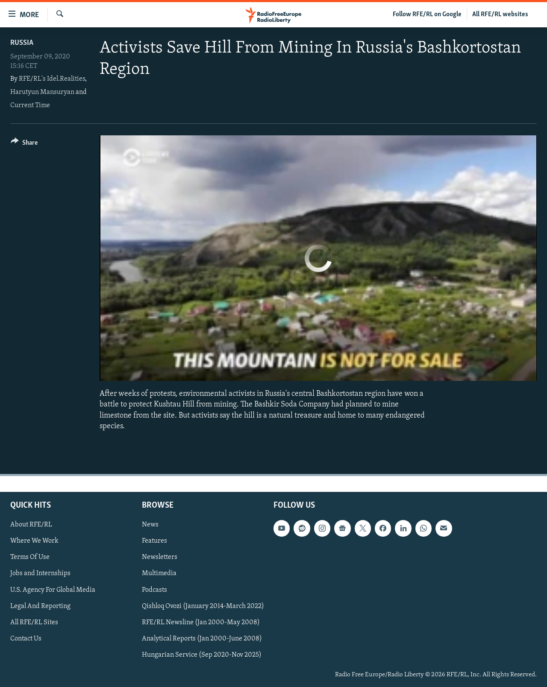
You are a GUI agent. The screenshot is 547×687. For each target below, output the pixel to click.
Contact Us (25, 638)
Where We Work (34, 541)
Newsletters (159, 557)
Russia (21, 43)
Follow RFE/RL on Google (427, 14)
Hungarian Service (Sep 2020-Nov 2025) (202, 655)
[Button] (24, 144)
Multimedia (159, 573)
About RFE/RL (31, 524)
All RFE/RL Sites (34, 622)
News (150, 524)
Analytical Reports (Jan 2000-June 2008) (202, 638)
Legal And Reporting (40, 605)
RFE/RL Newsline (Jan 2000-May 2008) (201, 622)
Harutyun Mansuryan (42, 92)
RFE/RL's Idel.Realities (52, 79)
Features (154, 541)
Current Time (30, 105)
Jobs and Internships (40, 573)
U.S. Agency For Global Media (52, 589)
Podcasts (154, 589)
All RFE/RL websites (500, 14)
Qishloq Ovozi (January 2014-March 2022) (203, 605)
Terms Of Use (30, 557)
